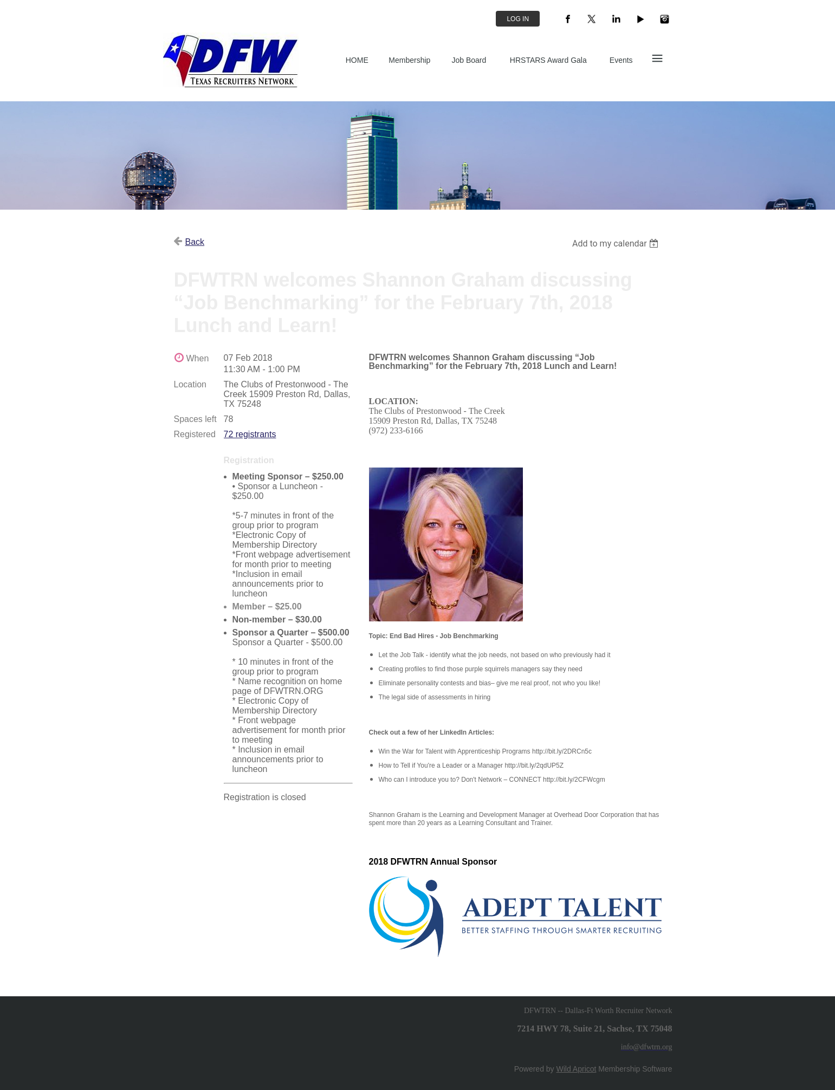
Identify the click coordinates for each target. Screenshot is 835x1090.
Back (195, 241)
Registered (195, 434)
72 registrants (250, 434)
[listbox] (617, 243)
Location (190, 384)
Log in (518, 19)
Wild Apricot (576, 1069)
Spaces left (195, 419)
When (197, 358)
